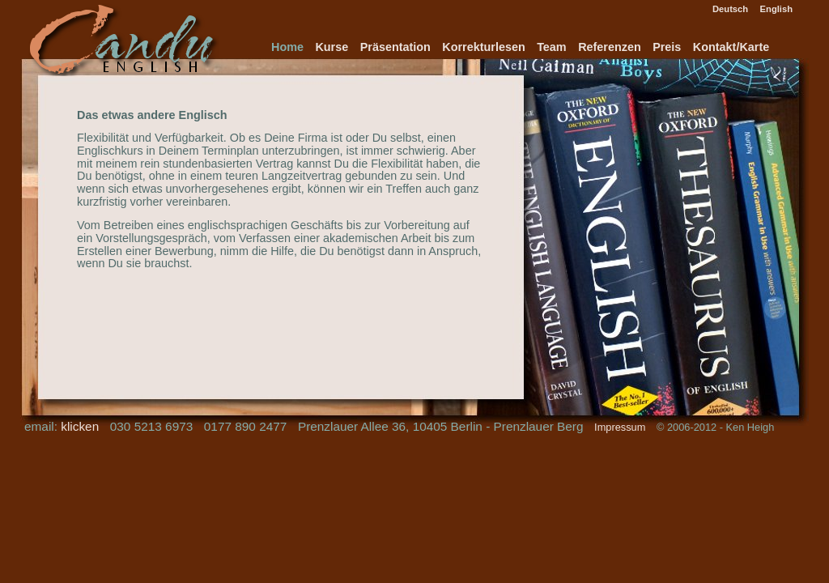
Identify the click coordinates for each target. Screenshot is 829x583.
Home (287, 46)
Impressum (619, 427)
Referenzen (609, 46)
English (776, 9)
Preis (667, 46)
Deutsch (730, 9)
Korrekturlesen (483, 46)
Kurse (331, 46)
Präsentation (395, 46)
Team (552, 46)
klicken (80, 426)
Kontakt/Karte (731, 46)
